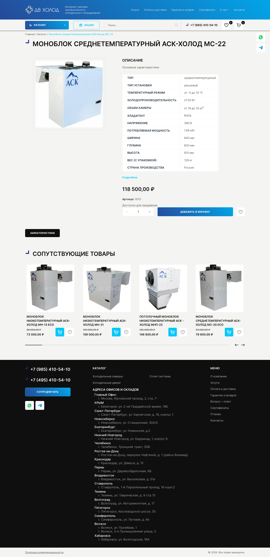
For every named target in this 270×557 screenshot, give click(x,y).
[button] (60, 332)
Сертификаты (207, 9)
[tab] (42, 233)
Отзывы (215, 414)
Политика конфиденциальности (44, 552)
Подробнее (130, 177)
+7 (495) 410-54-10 (50, 379)
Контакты (239, 9)
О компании (218, 376)
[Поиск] (178, 25)
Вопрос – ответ (220, 401)
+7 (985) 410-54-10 (204, 25)
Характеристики (42, 232)
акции (86, 25)
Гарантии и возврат (182, 9)
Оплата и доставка (155, 9)
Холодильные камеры (108, 376)
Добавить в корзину (195, 211)
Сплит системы (160, 376)
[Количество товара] (138, 212)
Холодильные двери (107, 382)
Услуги (135, 9)
